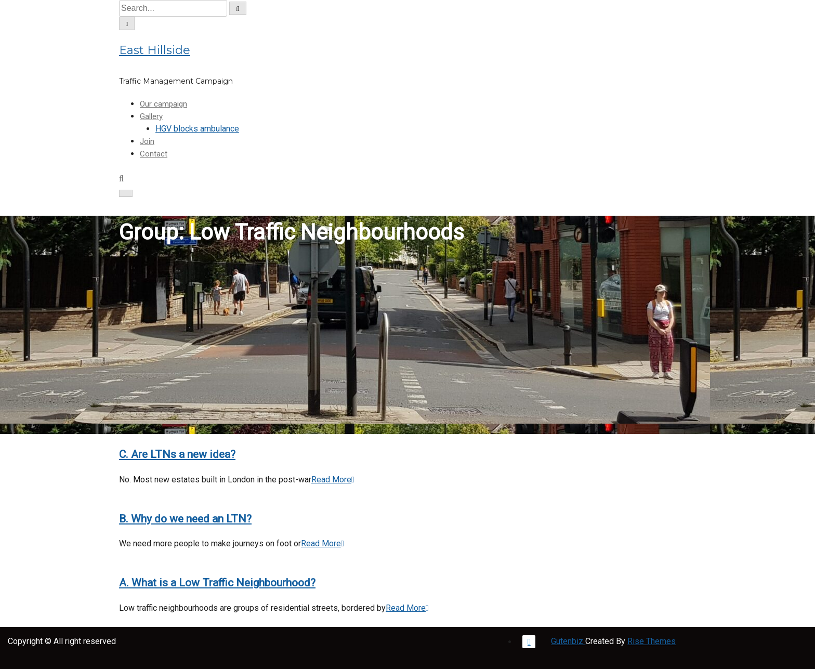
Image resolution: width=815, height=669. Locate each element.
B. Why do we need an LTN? (185, 519)
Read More (332, 479)
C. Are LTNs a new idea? (177, 454)
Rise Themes (651, 641)
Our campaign (163, 104)
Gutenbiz (568, 641)
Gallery (151, 116)
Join (147, 141)
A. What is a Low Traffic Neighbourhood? (217, 582)
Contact (153, 154)
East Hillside (154, 50)
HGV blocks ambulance (197, 129)
